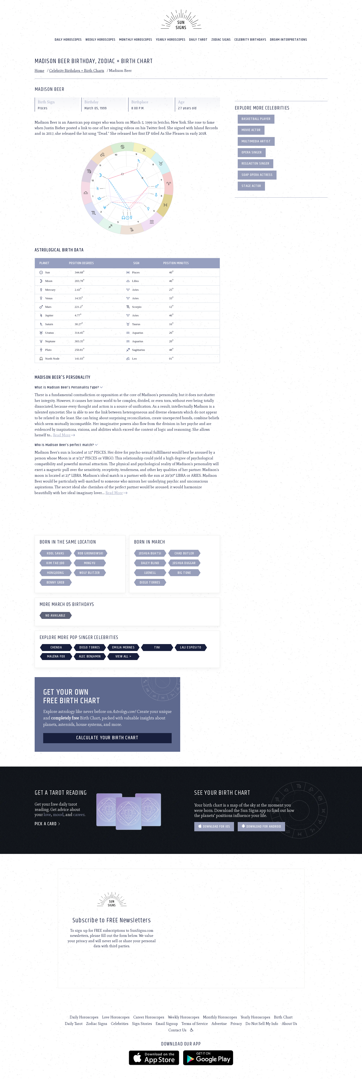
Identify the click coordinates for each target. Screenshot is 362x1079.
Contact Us (177, 1028)
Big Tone (184, 571)
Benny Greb (56, 580)
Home (39, 68)
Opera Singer (252, 150)
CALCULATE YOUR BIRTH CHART (107, 736)
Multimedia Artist (256, 139)
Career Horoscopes (148, 1015)
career (79, 812)
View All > (123, 654)
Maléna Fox (56, 654)
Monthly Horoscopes (135, 37)
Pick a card (48, 821)
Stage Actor (251, 184)
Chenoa (56, 645)
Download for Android (261, 824)
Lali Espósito (190, 645)
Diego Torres (150, 580)
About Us (289, 1021)
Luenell (150, 571)
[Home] (181, 17)
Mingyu (89, 561)
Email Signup (167, 1021)
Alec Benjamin (90, 654)
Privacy (236, 1021)
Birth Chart (283, 1015)
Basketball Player (256, 117)
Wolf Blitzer (89, 571)
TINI (157, 645)
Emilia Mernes (123, 645)
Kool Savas (55, 551)
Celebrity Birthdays (250, 37)
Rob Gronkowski (90, 551)
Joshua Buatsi (150, 551)
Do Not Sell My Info (262, 1021)
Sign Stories (142, 1021)
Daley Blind (150, 561)
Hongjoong (55, 571)
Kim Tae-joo (55, 561)
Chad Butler (184, 551)
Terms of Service (195, 1021)
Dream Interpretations (288, 37)
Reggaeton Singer (255, 161)
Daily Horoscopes (68, 37)
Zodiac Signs (221, 37)
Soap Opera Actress (257, 173)
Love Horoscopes (116, 1015)
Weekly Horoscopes (100, 37)
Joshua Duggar (184, 561)
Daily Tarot (198, 37)
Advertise (219, 1021)
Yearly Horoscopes (171, 37)
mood (58, 812)
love (47, 812)
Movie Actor (251, 128)
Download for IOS (214, 824)
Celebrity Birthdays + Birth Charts (76, 68)
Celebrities (119, 1021)
